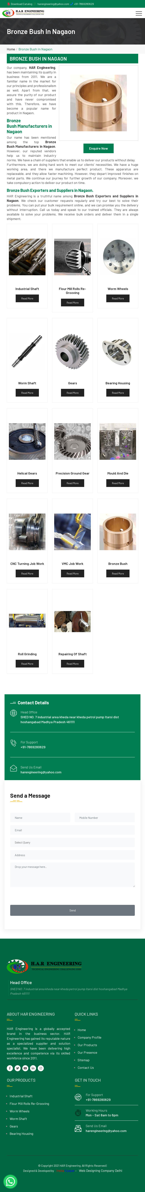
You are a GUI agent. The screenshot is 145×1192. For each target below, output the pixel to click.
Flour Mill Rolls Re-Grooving (29, 1103)
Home (11, 49)
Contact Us (86, 1067)
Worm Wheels (19, 1111)
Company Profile (89, 1037)
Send (72, 910)
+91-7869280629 (84, 3)
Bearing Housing (21, 1133)
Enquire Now (98, 148)
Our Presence (87, 1052)
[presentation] (39, 896)
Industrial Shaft (21, 1096)
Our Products (87, 1045)
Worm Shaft (18, 1119)
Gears (14, 1126)
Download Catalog (21, 3)
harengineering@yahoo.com (53, 3)
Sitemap (83, 1060)
